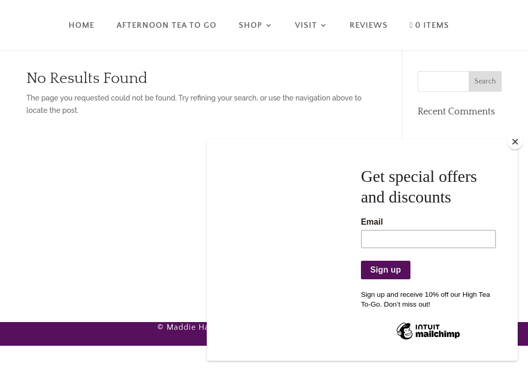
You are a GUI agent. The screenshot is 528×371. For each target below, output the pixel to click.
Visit (306, 26)
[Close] (515, 141)
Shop (250, 26)
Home (81, 26)
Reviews (369, 26)
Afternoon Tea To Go (167, 26)
